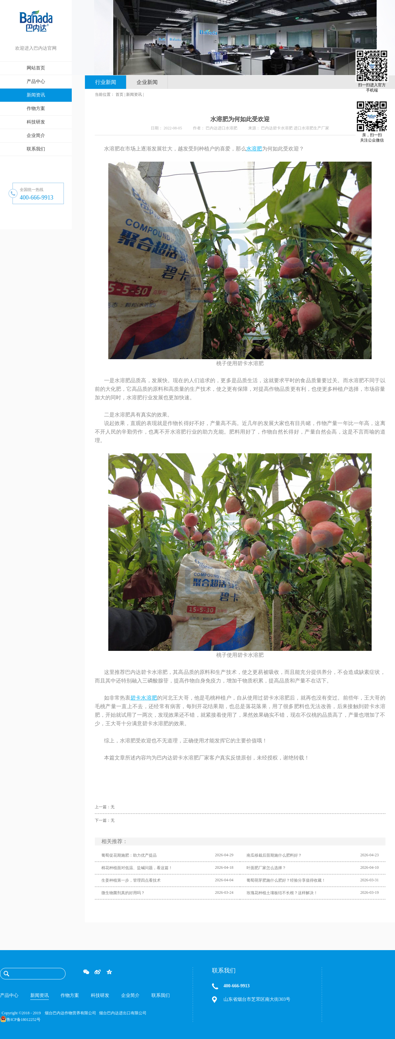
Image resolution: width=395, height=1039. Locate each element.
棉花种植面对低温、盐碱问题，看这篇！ (136, 868)
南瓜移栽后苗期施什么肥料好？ (274, 855)
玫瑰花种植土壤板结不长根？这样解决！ (282, 893)
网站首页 (36, 68)
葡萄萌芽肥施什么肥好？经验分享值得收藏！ (286, 880)
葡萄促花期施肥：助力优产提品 (129, 855)
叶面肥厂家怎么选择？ (266, 868)
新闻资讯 (134, 94)
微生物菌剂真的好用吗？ (123, 893)
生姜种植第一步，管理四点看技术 (131, 880)
